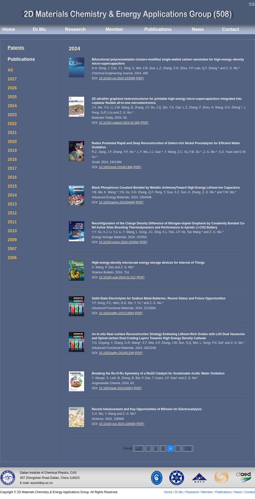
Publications (158, 29)
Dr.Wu (39, 29)
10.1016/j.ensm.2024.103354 (118, 242)
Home (8, 29)
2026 (12, 88)
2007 (12, 249)
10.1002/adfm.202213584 (116, 313)
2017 (12, 168)
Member (114, 29)
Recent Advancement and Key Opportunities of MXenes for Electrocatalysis (147, 409)
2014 (12, 195)
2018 (12, 159)
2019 (12, 150)
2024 (12, 106)
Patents (16, 47)
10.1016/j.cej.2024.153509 (117, 78)
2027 (12, 79)
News (198, 29)
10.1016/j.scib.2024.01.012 (117, 277)
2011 (12, 222)
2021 (12, 132)
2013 (12, 204)
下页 (188, 448)
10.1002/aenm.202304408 (117, 202)
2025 (12, 97)
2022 (12, 123)
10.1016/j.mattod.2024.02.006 (119, 123)
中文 (252, 4)
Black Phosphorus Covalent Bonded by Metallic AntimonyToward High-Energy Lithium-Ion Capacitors (166, 187)
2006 (12, 257)
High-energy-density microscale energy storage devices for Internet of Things (148, 262)
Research (75, 29)
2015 (12, 186)
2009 (12, 240)
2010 (12, 231)
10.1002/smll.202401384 (115, 167)
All (10, 70)
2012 (12, 213)
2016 (12, 177)
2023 (12, 115)
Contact (230, 29)
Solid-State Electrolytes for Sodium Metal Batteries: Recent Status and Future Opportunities (158, 298)
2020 (12, 141)
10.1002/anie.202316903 (116, 388)
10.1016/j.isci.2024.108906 (117, 424)
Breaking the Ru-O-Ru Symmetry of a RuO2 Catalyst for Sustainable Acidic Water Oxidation (158, 373)
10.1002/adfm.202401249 (116, 353)
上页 (139, 448)
